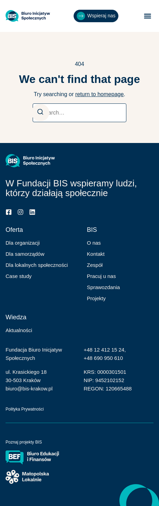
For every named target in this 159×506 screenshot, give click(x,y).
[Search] (40, 112)
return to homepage (99, 94)
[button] (147, 16)
